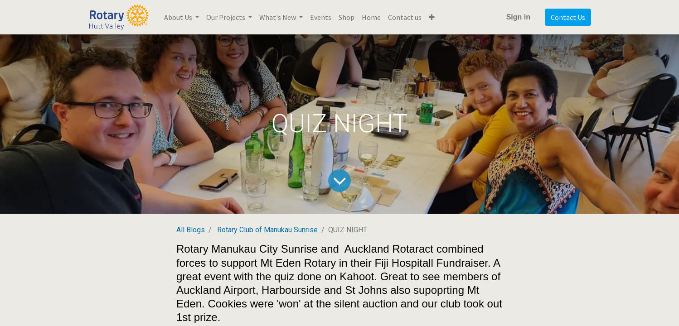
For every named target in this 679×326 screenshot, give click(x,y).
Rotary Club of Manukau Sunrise (267, 229)
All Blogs (190, 229)
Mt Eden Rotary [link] (298, 263)
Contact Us (568, 17)
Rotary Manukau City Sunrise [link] (247, 249)
